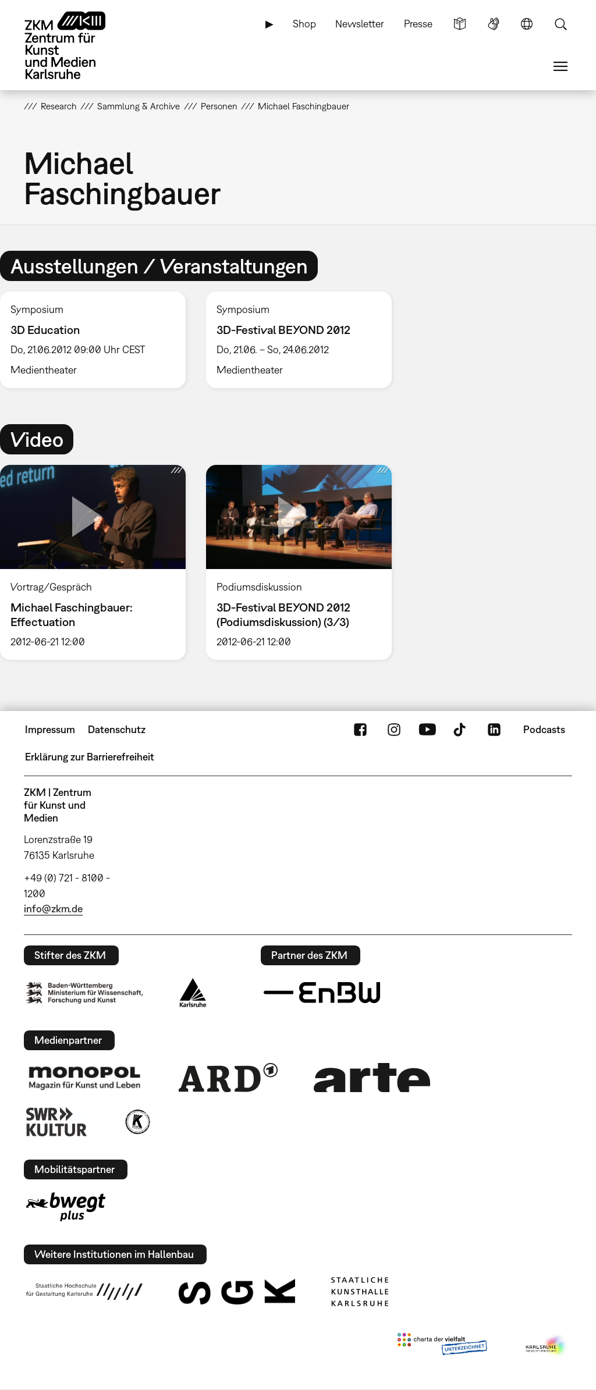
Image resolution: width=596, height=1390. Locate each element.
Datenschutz (117, 729)
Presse (418, 23)
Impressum (50, 729)
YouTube (427, 729)
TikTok (461, 729)
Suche (560, 23)
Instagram (394, 729)
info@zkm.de (53, 908)
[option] (299, 339)
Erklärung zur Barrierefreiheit (89, 757)
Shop (304, 23)
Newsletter (359, 23)
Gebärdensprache (493, 23)
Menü (560, 66)
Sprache (526, 23)
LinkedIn (494, 729)
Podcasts (544, 729)
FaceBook (360, 729)
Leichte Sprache (459, 23)
